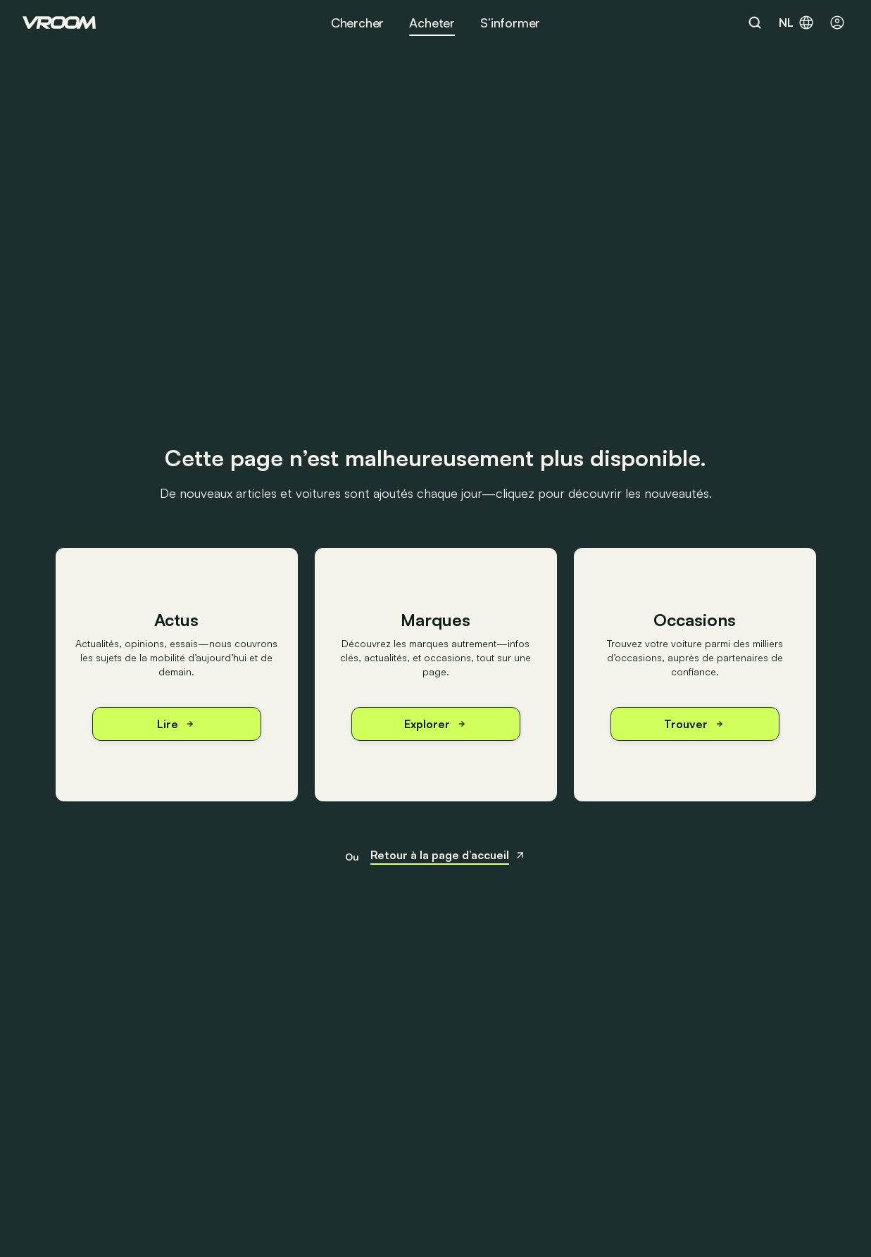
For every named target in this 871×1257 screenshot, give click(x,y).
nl (797, 22)
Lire (176, 724)
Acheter (432, 22)
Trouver (694, 724)
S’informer (510, 22)
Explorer (436, 724)
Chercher (357, 22)
